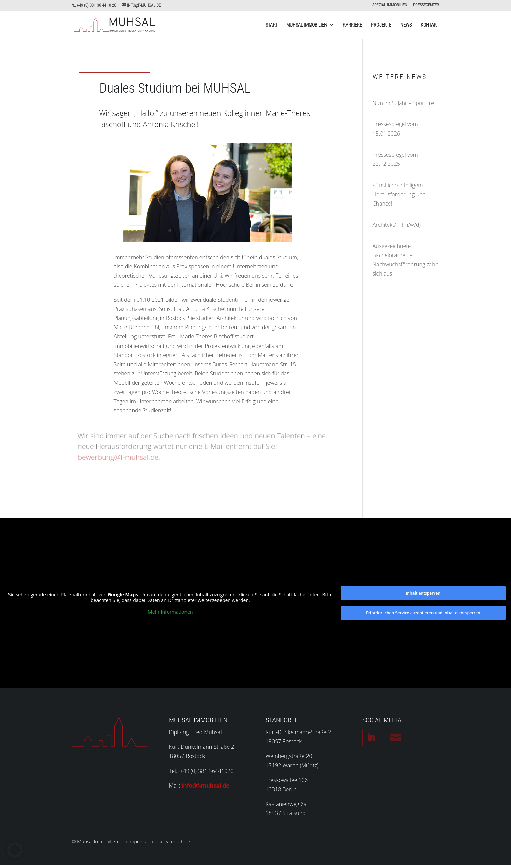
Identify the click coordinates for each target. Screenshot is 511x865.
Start (272, 25)
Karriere (352, 25)
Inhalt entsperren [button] (423, 593)
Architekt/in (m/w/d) (397, 224)
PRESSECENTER (426, 5)
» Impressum (139, 842)
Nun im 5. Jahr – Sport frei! (405, 103)
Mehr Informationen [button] (170, 612)
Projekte (381, 25)
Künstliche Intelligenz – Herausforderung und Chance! (400, 194)
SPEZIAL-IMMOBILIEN (389, 5)
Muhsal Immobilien (306, 25)
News (406, 25)
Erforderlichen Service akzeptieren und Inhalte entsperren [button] (423, 613)
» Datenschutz (175, 842)
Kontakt (430, 25)
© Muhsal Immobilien (95, 842)
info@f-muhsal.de (205, 785)
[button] (15, 850)
